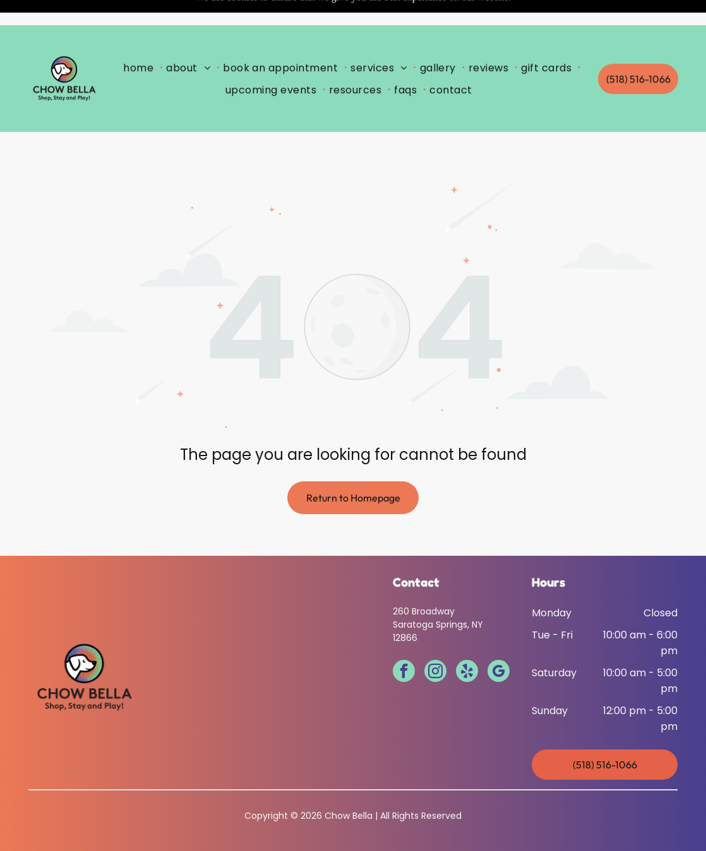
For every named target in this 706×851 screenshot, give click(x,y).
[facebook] (404, 641)
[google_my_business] (499, 641)
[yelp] (467, 641)
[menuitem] (140, 42)
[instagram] (435, 641)
